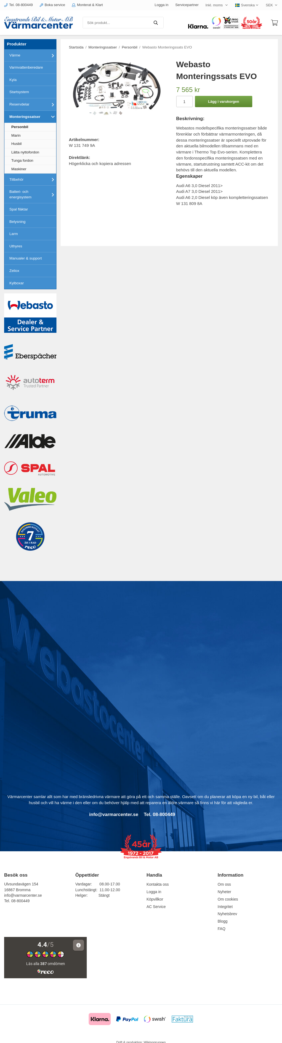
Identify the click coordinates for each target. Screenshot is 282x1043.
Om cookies (228, 899)
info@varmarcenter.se (23, 895)
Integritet (225, 906)
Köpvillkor (155, 899)
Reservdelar (32, 104)
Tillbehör (32, 179)
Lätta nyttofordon (25, 152)
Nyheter (224, 892)
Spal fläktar (18, 209)
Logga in (162, 5)
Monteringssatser (32, 116)
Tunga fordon (22, 160)
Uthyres (15, 246)
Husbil (16, 144)
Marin (16, 135)
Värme (32, 55)
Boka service (52, 5)
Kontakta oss (158, 884)
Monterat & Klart (87, 5)
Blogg (222, 921)
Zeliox (14, 271)
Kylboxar (16, 283)
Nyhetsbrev (227, 914)
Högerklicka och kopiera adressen (100, 163)
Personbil (19, 127)
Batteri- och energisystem (32, 194)
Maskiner (18, 169)
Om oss (224, 884)
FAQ (221, 928)
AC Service (156, 906)
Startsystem (19, 92)
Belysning (17, 222)
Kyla (13, 80)
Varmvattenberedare (26, 67)
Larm (13, 234)
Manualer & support (25, 258)
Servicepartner (187, 5)
